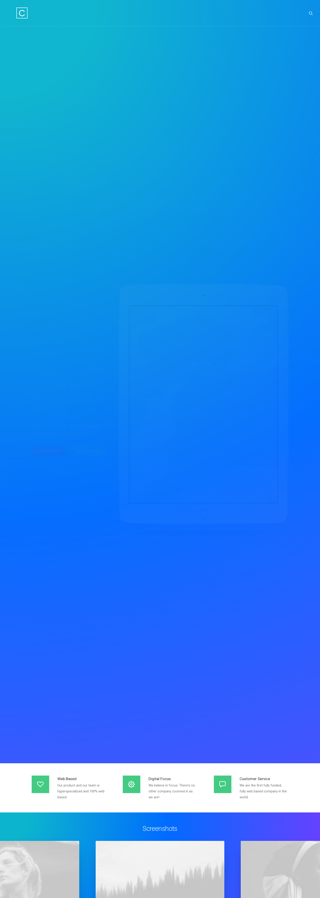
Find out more (160, 684)
